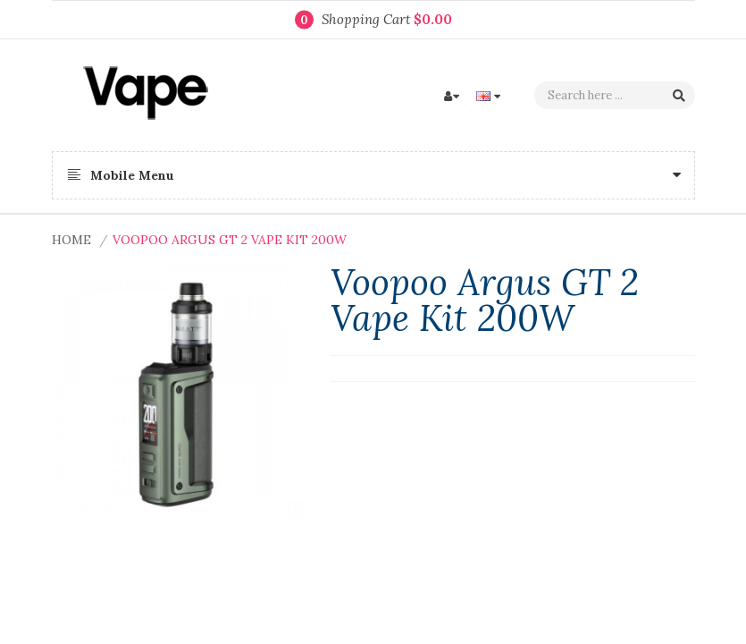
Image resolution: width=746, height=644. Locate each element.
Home (71, 240)
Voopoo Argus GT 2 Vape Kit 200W (230, 240)
